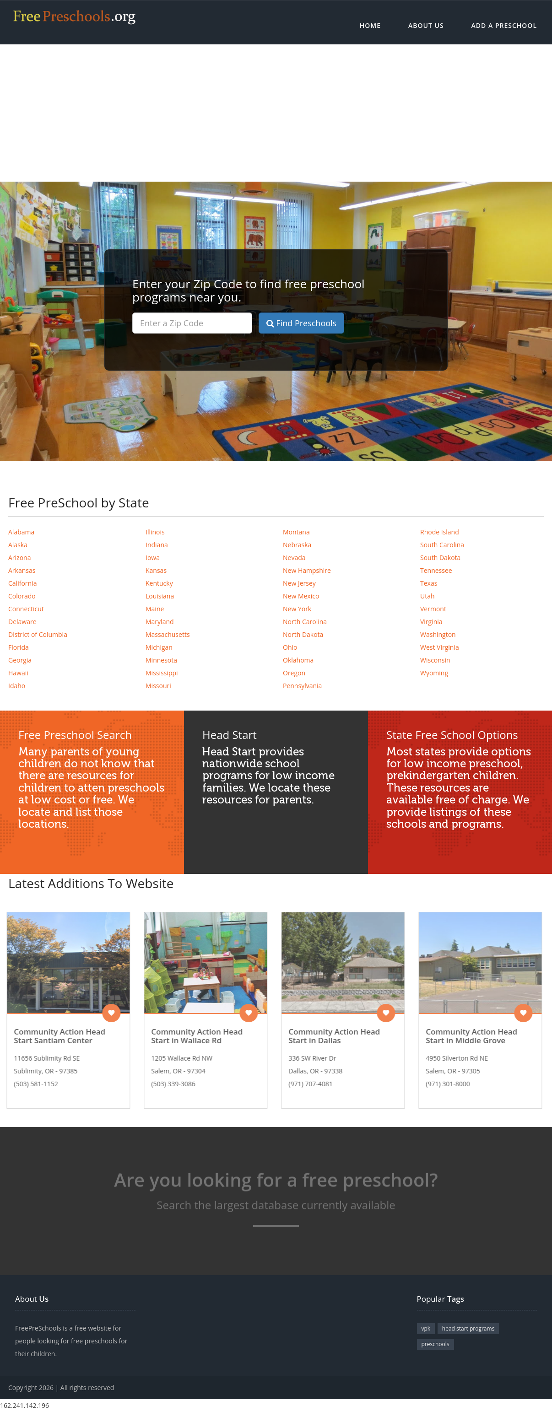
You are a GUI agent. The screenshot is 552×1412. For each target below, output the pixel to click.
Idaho (16, 685)
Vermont (433, 608)
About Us (426, 25)
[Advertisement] (276, 113)
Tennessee (436, 570)
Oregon (294, 672)
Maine (155, 608)
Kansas (156, 570)
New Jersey (299, 583)
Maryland (160, 621)
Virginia (431, 621)
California (22, 583)
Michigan (159, 647)
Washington (438, 634)
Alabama (21, 532)
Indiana (157, 544)
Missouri (158, 685)
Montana (296, 532)
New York (297, 608)
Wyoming (434, 672)
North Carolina (305, 621)
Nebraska (297, 544)
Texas (428, 583)
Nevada (294, 557)
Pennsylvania (302, 685)
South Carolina (442, 544)
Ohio (290, 647)
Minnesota (161, 660)
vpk (426, 1328)
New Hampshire (307, 570)
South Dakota (440, 557)
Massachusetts (168, 634)
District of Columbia (37, 634)
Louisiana (160, 596)
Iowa (153, 557)
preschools (435, 1344)
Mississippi (162, 672)
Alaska (17, 544)
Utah (427, 596)
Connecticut (26, 608)
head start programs (468, 1328)
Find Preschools (301, 323)
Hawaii (18, 672)
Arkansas (21, 570)
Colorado (22, 596)
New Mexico (301, 596)
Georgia (20, 660)
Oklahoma (298, 660)
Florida (18, 647)
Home (370, 25)
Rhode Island (439, 532)
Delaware (22, 621)
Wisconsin (435, 660)
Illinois (155, 532)
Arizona (19, 557)
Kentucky (159, 583)
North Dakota (303, 634)
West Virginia (439, 647)
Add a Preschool (504, 25)
